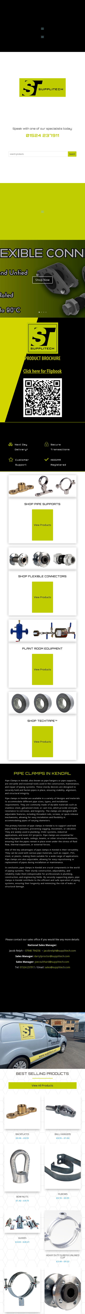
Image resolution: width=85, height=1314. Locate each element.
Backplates (22, 1134)
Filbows (62, 1194)
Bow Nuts (22, 1196)
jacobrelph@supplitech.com (60, 950)
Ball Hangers (63, 1134)
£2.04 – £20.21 (22, 1242)
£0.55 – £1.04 (62, 1138)
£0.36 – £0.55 (22, 1138)
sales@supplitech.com (57, 967)
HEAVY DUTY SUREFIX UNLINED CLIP (62, 1256)
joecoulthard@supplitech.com (52, 961)
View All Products (42, 1085)
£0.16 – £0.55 (62, 1198)
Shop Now (42, 280)
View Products (42, 525)
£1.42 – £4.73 (22, 1200)
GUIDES (22, 1237)
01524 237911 (42, 135)
